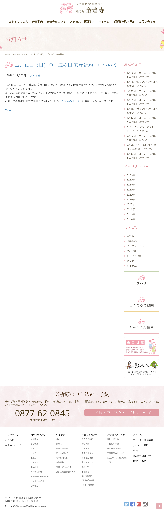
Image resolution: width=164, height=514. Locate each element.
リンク (136, 450)
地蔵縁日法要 (62, 457)
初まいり (34, 448)
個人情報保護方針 (142, 455)
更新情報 (132, 251)
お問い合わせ (147, 21)
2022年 (131, 194)
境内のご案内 (87, 439)
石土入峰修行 (62, 453)
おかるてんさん (18, 21)
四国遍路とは (87, 457)
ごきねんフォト (37, 485)
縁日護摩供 (87, 475)
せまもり (34, 462)
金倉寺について (56, 21)
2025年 (131, 180)
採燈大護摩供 (88, 485)
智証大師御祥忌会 (64, 467)
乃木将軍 (85, 448)
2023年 (131, 190)
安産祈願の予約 (114, 448)
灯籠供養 (60, 462)
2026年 (131, 175)
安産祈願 (34, 443)
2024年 (131, 185)
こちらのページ (70, 101)
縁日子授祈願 (113, 439)
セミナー (132, 260)
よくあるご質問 (141, 302)
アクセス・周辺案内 (82, 21)
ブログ (141, 280)
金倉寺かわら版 (13, 445)
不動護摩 (85, 471)
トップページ (12, 434)
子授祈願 (34, 439)
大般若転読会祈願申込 (40, 476)
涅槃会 (59, 443)
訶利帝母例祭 (36, 471)
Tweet (8, 110)
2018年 (131, 214)
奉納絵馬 (34, 467)
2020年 (131, 204)
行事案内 (37, 21)
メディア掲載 (134, 255)
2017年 (131, 219)
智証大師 (85, 443)
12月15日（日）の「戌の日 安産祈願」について (52, 54)
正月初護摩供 (88, 480)
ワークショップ (135, 246)
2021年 (131, 199)
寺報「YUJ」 (87, 467)
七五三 (33, 457)
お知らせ (16, 54)
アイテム (103, 21)
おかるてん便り (141, 323)
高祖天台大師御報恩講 (65, 471)
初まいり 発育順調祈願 (117, 457)
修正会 (59, 439)
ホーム (8, 54)
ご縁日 (33, 453)
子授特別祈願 (113, 443)
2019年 (131, 209)
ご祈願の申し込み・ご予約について (121, 412)
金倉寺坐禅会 (87, 453)
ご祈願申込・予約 (124, 21)
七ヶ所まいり (87, 462)
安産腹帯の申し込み (115, 453)
